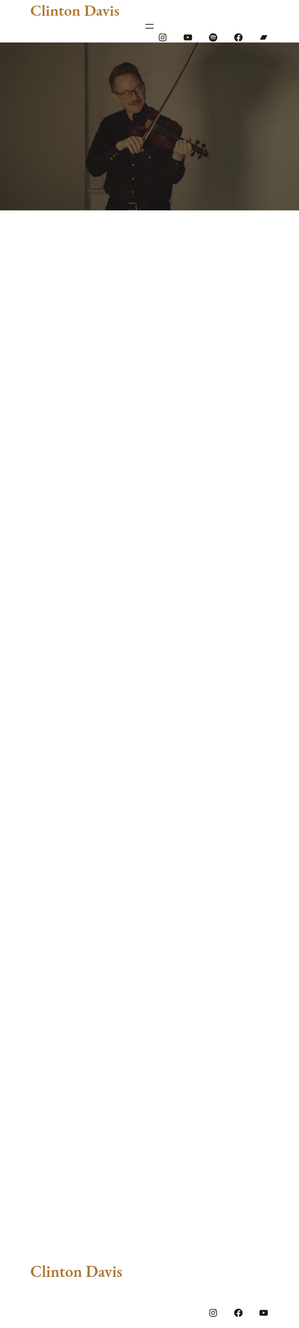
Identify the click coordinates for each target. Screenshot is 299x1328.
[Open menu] (149, 26)
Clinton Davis (74, 10)
